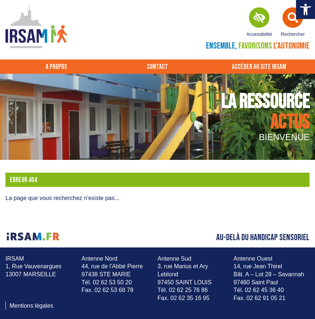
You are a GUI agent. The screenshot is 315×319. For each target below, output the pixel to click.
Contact (157, 67)
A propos (56, 67)
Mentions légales (31, 306)
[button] (305, 9)
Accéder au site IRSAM (259, 67)
